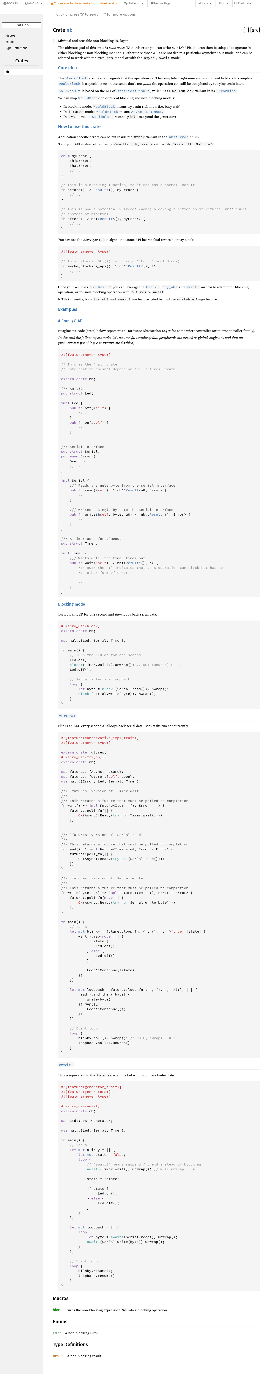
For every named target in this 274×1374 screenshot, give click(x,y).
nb (7, 72)
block (57, 1310)
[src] (255, 30)
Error (57, 1333)
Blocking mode (71, 604)
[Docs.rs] (10, 3)
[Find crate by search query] (256, 3)
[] (246, 30)
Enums (9, 42)
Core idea (67, 68)
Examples (67, 309)
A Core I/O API (70, 321)
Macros (10, 35)
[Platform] (134, 3)
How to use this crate (79, 126)
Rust (222, 3)
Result (58, 1356)
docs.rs (203, 3)
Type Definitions (16, 48)
